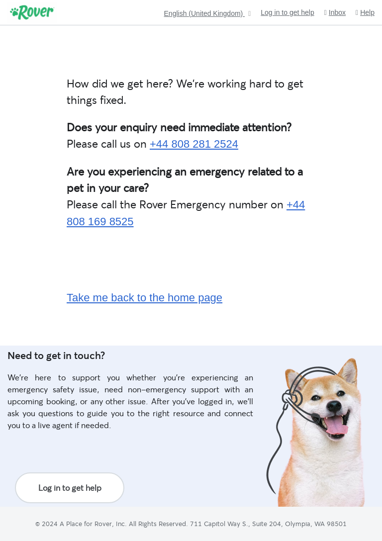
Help (365, 12)
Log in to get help (287, 12)
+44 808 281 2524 (194, 144)
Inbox (335, 12)
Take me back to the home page (144, 297)
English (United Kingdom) (204, 13)
